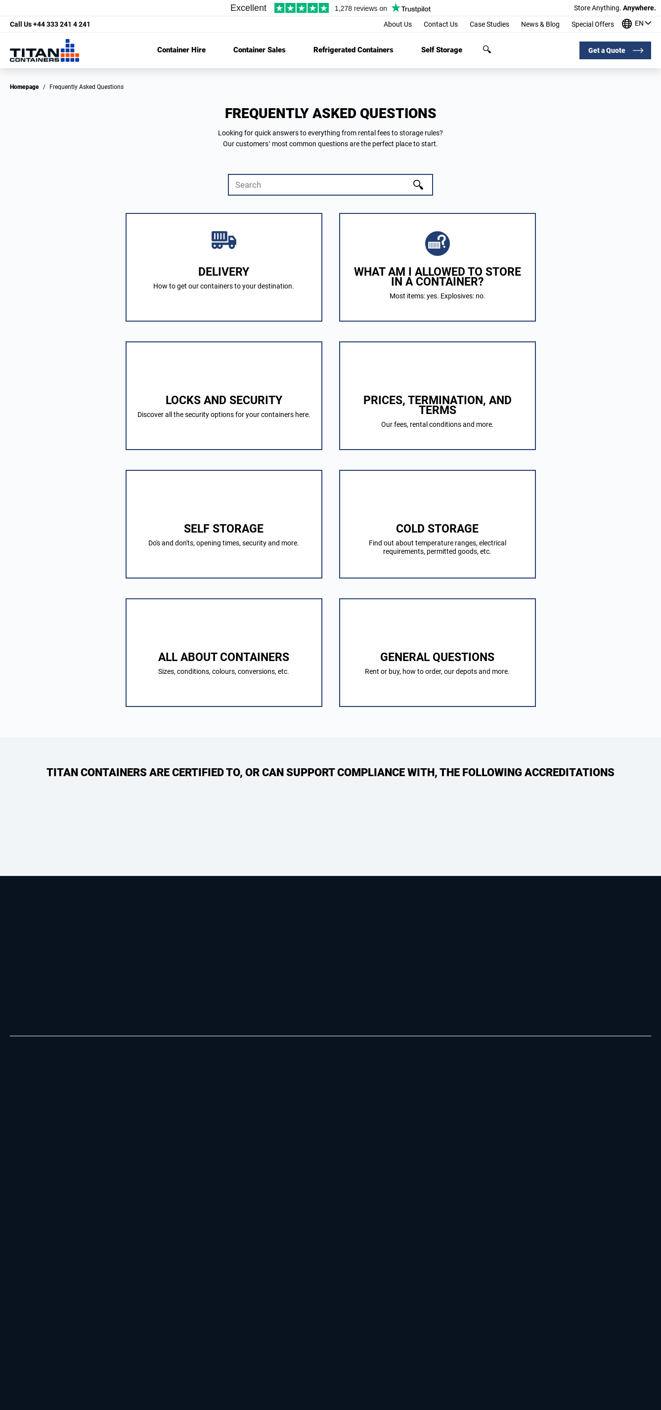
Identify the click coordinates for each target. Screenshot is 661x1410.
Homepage (24, 86)
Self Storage (441, 50)
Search (487, 49)
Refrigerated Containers (353, 50)
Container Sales (259, 50)
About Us (398, 24)
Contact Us (441, 24)
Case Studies (489, 24)
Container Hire (181, 50)
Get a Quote (606, 50)
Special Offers (593, 24)
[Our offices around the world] (636, 24)
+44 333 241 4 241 (50, 24)
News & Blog (540, 24)
